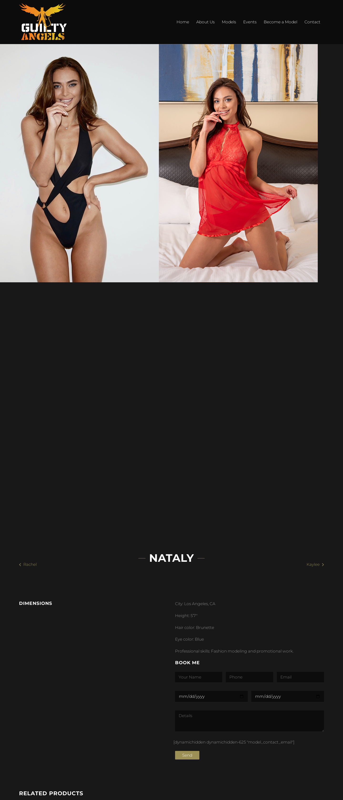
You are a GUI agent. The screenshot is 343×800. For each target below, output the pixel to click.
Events (250, 22)
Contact (312, 22)
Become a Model (280, 22)
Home (183, 22)
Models (229, 22)
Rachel (30, 564)
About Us (205, 22)
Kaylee (313, 564)
